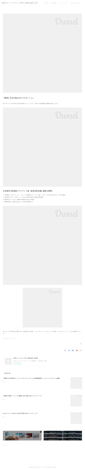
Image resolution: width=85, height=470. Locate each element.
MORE (73, 2)
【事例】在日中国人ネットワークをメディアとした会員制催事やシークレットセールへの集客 (31, 378)
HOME (46, 2)
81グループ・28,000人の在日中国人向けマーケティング (20, 413)
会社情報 (53, 2)
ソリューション (64, 2)
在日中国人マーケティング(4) (9, 338)
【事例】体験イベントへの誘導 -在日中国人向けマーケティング (22, 396)
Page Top (42, 462)
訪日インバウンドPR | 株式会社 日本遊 (22, 3)
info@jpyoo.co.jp (63, 331)
